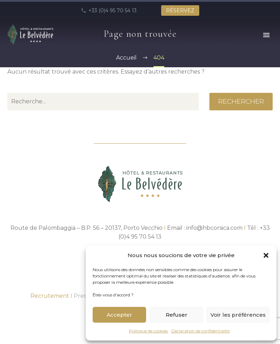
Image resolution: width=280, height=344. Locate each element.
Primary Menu (266, 35)
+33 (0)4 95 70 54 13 (112, 10)
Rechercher (241, 101)
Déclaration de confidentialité (200, 330)
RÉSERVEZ (180, 10)
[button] (266, 255)
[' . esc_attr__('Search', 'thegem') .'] (103, 101)
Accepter (119, 314)
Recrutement (49, 296)
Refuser (176, 314)
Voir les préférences (238, 314)
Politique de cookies (148, 330)
